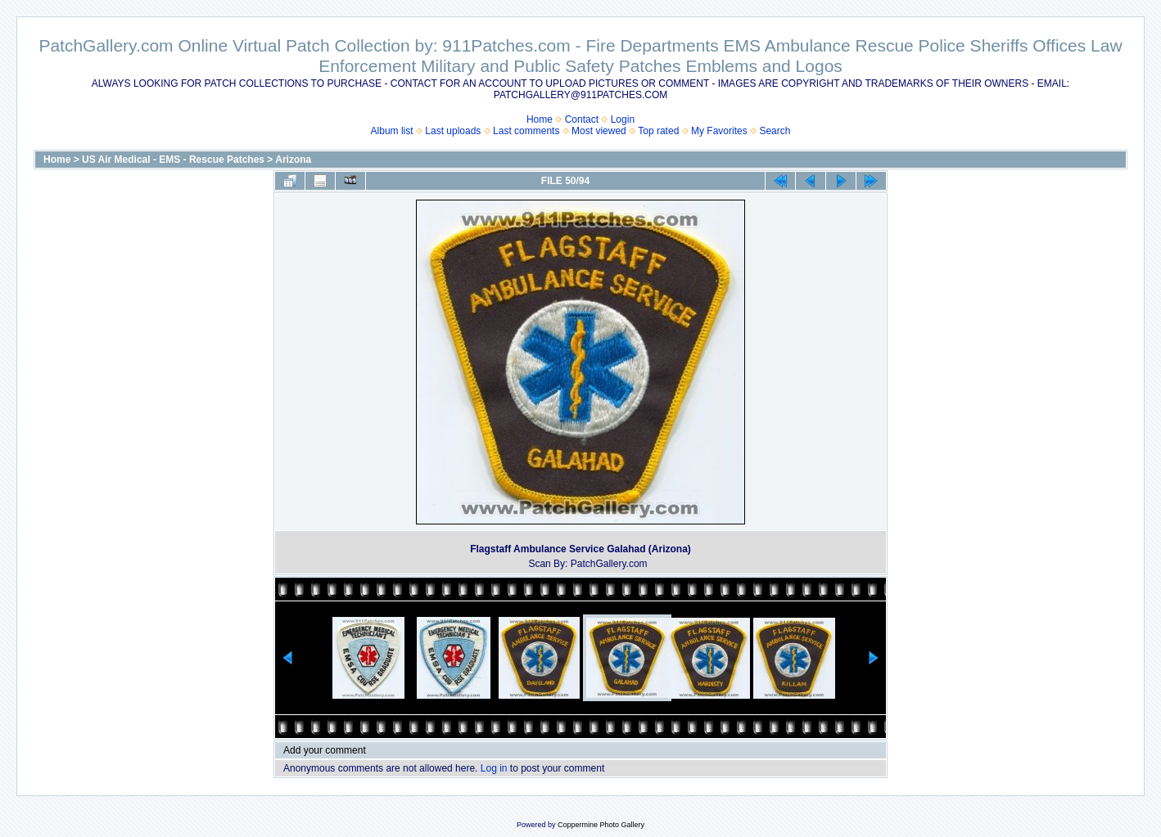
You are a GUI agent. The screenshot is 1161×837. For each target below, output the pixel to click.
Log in (494, 768)
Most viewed (598, 131)
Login (623, 119)
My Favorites (719, 131)
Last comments (526, 131)
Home (539, 119)
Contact (582, 119)
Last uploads (453, 131)
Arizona (293, 159)
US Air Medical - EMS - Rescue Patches (173, 159)
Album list (392, 131)
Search (774, 131)
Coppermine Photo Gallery (601, 825)
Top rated (658, 131)
